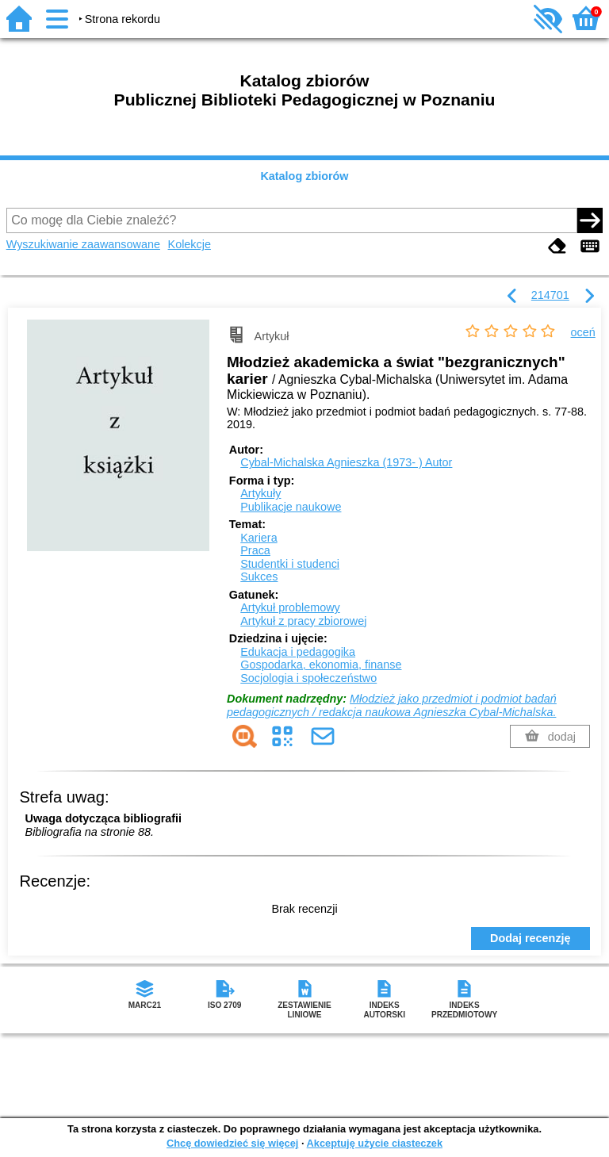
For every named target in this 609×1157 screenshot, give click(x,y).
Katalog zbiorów (304, 176)
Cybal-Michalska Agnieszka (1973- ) (346, 462)
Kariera (258, 537)
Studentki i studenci (289, 563)
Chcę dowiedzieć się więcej (232, 1143)
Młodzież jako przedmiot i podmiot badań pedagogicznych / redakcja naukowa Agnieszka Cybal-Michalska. (392, 705)
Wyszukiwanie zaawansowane (83, 244)
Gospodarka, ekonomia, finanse (320, 664)
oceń (583, 332)
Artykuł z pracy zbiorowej (303, 621)
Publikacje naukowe (290, 506)
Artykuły (260, 493)
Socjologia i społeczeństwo (308, 678)
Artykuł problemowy (290, 607)
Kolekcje (189, 244)
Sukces (259, 576)
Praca (255, 550)
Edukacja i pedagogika (297, 652)
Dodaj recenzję (530, 938)
